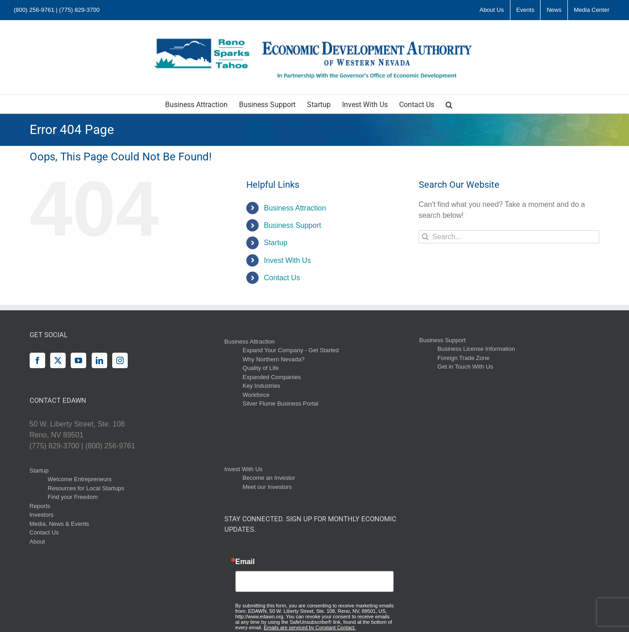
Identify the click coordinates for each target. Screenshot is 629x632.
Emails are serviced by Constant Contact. (310, 627)
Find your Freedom (73, 496)
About (37, 541)
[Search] (425, 236)
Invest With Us (287, 260)
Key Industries (261, 385)
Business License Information (476, 348)
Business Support (292, 225)
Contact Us (282, 278)
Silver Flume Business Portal (280, 403)
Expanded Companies (272, 377)
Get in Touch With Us (465, 366)
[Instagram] (120, 360)
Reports (40, 506)
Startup (276, 243)
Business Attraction (295, 208)
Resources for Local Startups (86, 488)
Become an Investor (269, 477)
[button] (449, 104)
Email (245, 561)
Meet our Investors (267, 486)
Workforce (256, 394)
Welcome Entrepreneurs (80, 479)
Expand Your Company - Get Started (291, 350)
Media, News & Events (59, 523)
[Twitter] (58, 360)
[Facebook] (37, 360)
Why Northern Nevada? (274, 359)
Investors (42, 514)
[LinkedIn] (99, 360)
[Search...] (509, 236)
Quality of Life (261, 368)
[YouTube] (78, 360)
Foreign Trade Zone (463, 358)
